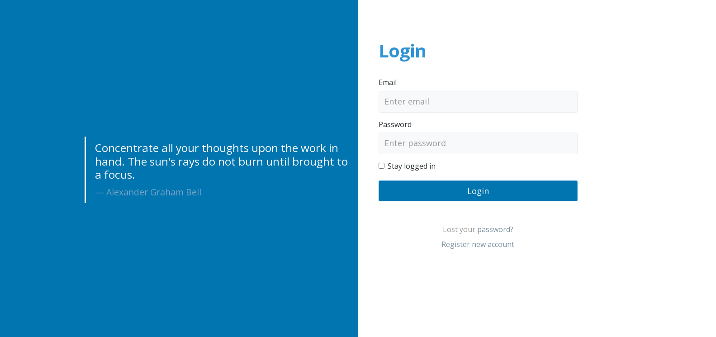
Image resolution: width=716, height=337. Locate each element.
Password (395, 124)
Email (388, 82)
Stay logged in (412, 166)
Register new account (477, 244)
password (493, 229)
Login (478, 190)
